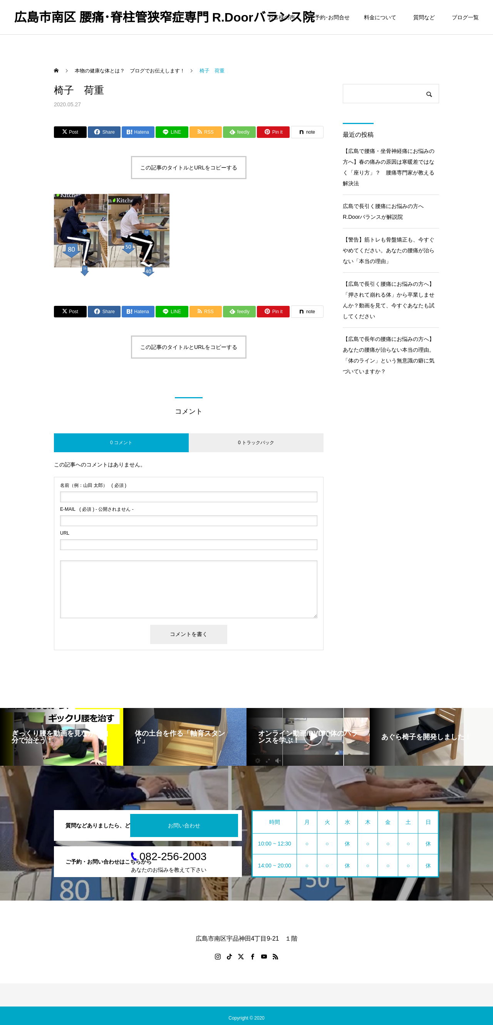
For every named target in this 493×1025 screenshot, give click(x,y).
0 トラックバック (256, 442)
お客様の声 (281, 17)
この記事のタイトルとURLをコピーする (188, 167)
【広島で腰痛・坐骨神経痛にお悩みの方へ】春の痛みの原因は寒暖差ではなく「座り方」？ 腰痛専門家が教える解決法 (388, 167)
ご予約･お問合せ (329, 17)
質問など (425, 17)
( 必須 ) (93, 485)
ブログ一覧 (465, 17)
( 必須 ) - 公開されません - (97, 509)
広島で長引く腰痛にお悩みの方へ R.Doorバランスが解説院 (386, 211)
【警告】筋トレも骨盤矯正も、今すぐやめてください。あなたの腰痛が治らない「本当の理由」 (388, 250)
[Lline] (172, 132)
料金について (380, 17)
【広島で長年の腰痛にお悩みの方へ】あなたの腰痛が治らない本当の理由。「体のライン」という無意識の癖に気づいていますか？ (388, 355)
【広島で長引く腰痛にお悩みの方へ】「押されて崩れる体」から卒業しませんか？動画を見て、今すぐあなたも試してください (388, 300)
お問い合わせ (184, 825)
